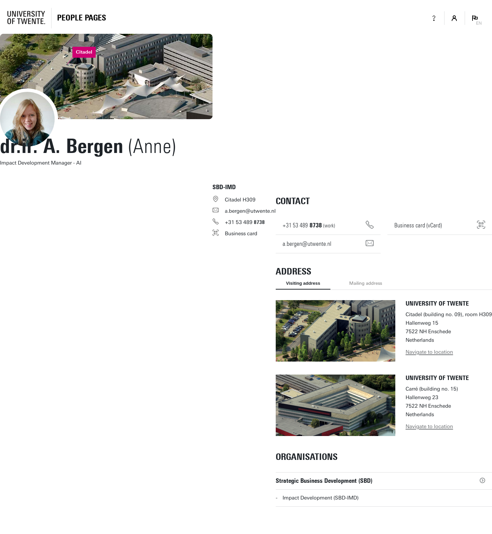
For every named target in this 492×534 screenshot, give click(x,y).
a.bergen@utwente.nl (250, 211)
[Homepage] (81, 18)
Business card (241, 233)
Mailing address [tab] (365, 283)
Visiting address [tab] (303, 283)
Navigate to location (429, 352)
